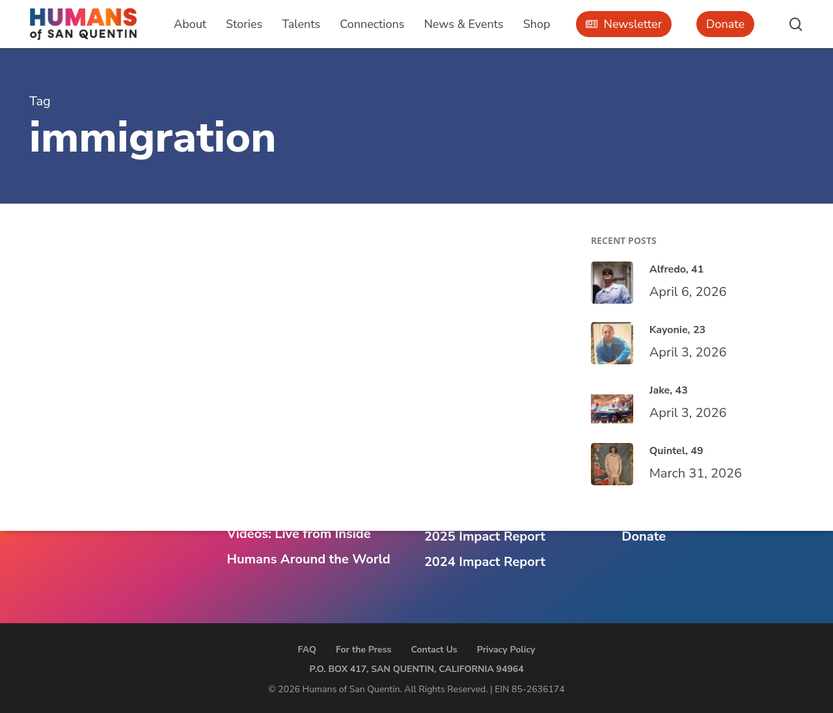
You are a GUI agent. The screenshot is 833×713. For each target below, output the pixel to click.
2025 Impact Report (484, 536)
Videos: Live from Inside (298, 534)
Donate (643, 536)
